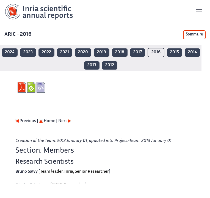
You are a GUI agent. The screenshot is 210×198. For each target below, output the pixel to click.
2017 (137, 52)
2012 (109, 65)
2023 (28, 52)
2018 (119, 52)
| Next (63, 121)
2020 (83, 52)
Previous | (27, 121)
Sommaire (194, 34)
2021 (64, 52)
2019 (101, 52)
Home (47, 121)
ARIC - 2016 (18, 34)
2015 (174, 52)
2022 (46, 52)
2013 (91, 65)
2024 (9, 52)
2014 (192, 52)
